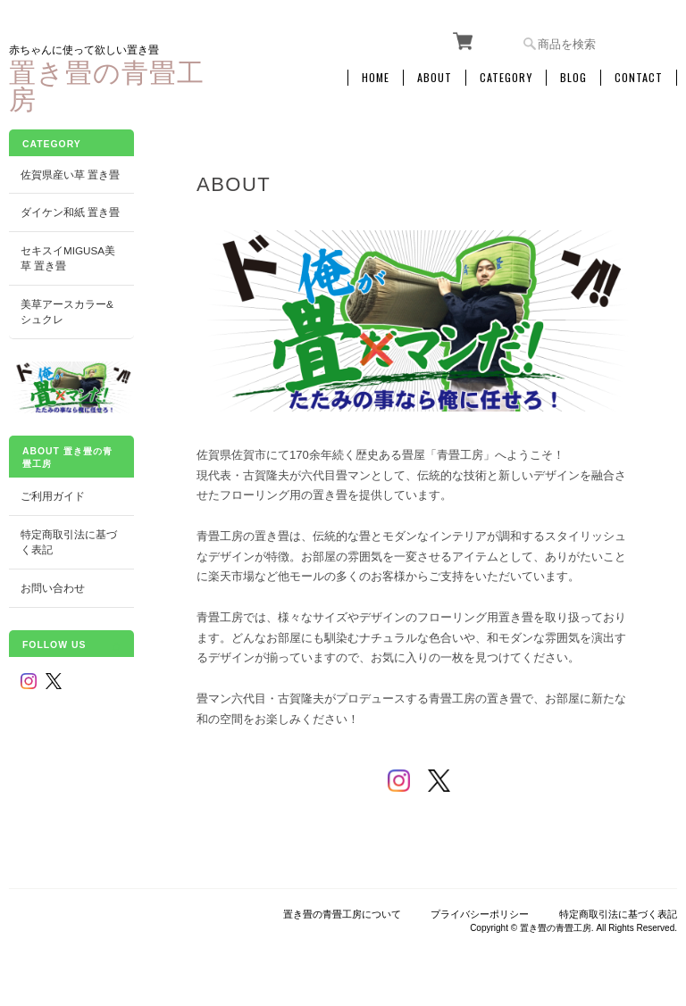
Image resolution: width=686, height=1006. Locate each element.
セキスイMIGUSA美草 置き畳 (68, 258)
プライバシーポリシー (480, 914)
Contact (639, 78)
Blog (573, 78)
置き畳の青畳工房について (342, 914)
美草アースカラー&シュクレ (67, 312)
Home (375, 78)
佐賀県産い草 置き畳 (70, 174)
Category (506, 78)
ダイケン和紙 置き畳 (70, 212)
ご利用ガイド (53, 496)
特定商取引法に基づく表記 (69, 542)
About (434, 78)
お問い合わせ (53, 588)
